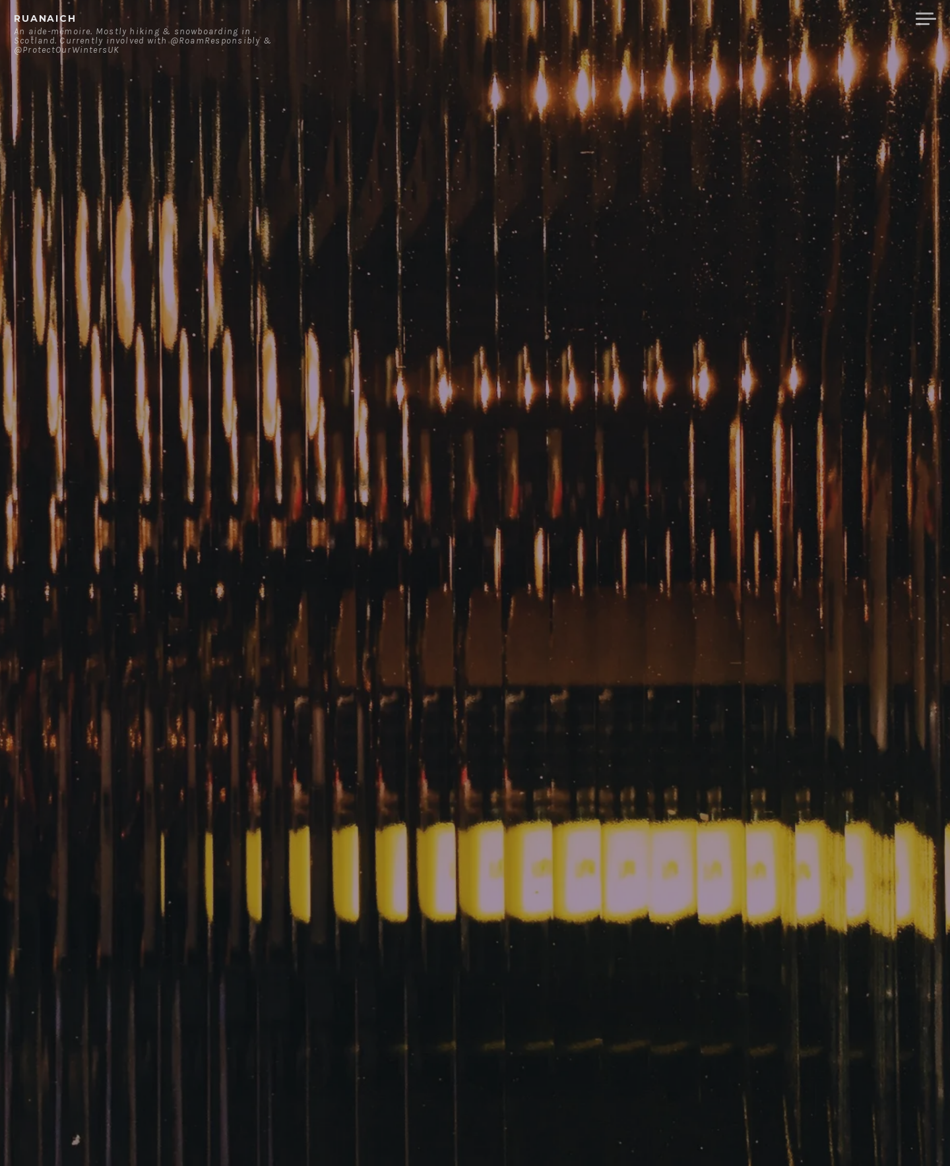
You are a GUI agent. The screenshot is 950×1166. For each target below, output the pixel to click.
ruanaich (45, 18)
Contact (769, 19)
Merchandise (856, 19)
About (705, 19)
